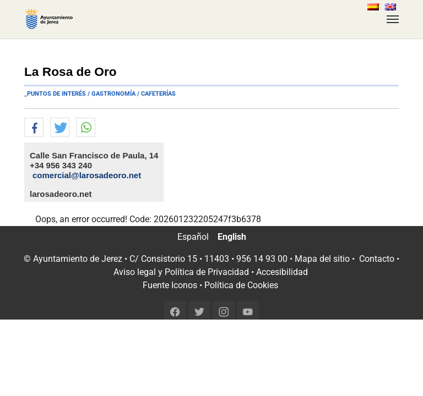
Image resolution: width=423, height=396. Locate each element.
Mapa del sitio (322, 259)
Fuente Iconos (170, 285)
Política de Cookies (241, 285)
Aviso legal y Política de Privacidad (181, 272)
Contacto (376, 259)
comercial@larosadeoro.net (86, 175)
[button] (34, 128)
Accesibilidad (282, 272)
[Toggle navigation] (393, 19)
